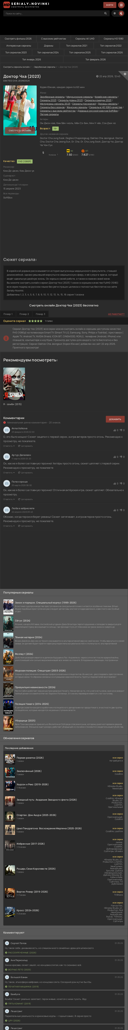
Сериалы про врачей (84, 103)
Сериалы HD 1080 (113, 38)
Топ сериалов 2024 (48, 52)
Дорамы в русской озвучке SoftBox (98, 110)
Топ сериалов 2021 (76, 45)
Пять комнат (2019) (18, 1003)
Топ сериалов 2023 (16, 52)
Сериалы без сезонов (52, 107)
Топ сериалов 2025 (80, 52)
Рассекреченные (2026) (20, 952)
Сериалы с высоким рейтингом (58, 110)
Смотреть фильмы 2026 (18, 38)
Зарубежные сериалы (45, 67)
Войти (109, 5)
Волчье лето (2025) (18, 969)
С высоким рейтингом (53, 38)
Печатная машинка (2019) (22, 986)
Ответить (9, 446)
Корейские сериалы (106, 96)
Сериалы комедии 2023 (98, 100)
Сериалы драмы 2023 (70, 100)
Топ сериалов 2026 (112, 52)
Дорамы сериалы (107, 103)
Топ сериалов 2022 (111, 45)
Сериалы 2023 (48, 100)
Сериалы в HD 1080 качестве (105, 107)
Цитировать (25, 446)
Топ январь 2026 (31, 59)
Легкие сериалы (49, 114)
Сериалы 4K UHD (84, 38)
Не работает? (116, 314)
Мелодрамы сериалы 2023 (55, 103)
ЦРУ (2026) (12, 1020)
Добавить (115, 419)
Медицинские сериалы (79, 96)
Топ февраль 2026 (95, 59)
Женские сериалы (77, 107)
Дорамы (48, 45)
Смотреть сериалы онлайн (16, 67)
